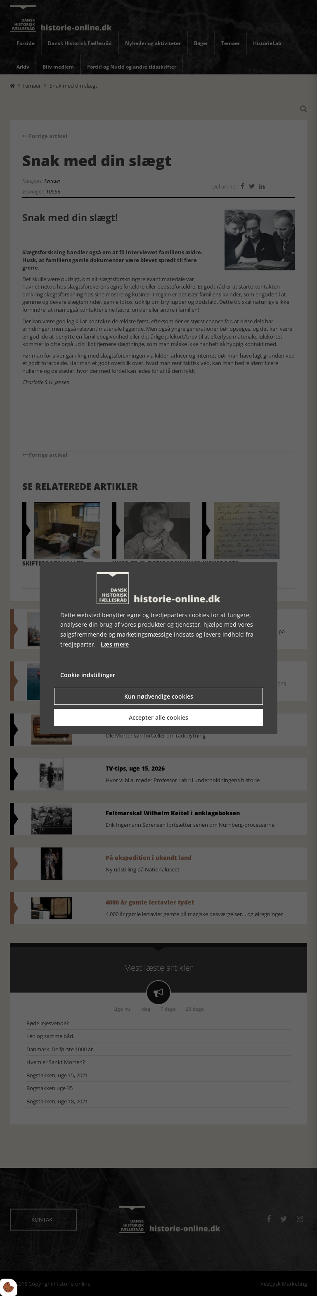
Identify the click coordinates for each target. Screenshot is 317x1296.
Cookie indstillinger (87, 675)
